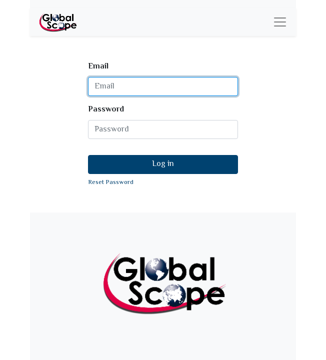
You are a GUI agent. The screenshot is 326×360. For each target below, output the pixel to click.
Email (98, 67)
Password (106, 110)
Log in (163, 164)
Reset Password (111, 183)
